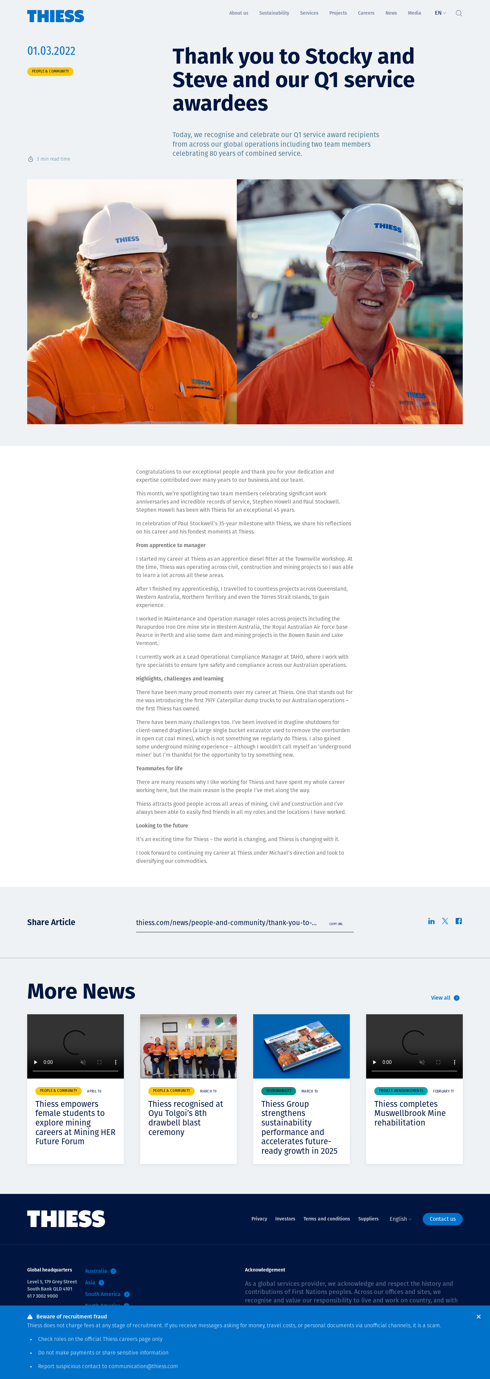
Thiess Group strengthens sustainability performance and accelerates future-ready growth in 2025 (299, 1127)
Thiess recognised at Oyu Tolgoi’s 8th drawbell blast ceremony (185, 1118)
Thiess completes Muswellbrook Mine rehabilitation (410, 1113)
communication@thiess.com (143, 1366)
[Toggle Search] (459, 11)
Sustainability (278, 1091)
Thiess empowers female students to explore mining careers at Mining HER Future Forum (75, 1122)
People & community (50, 71)
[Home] (55, 11)
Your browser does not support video (75, 1046)
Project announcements (401, 1091)
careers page (135, 1339)
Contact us (443, 1219)
